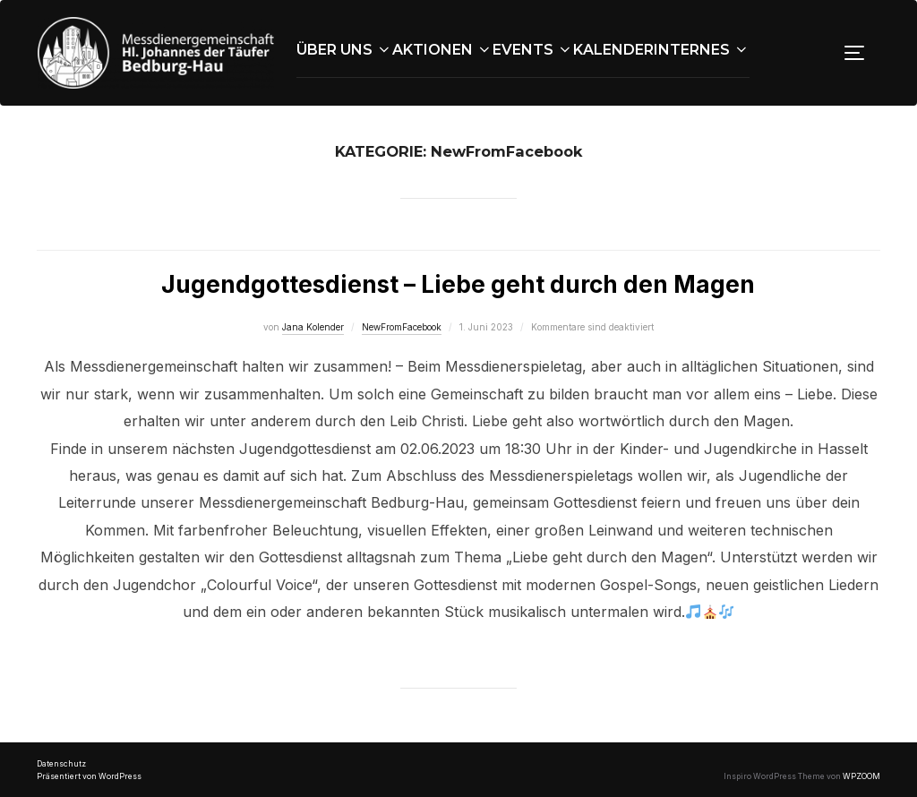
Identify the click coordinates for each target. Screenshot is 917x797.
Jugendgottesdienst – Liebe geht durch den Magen (458, 284)
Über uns (344, 49)
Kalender (613, 49)
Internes (702, 49)
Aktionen (442, 49)
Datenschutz (61, 763)
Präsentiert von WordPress (89, 776)
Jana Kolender (313, 326)
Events (533, 49)
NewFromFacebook (401, 326)
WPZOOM (861, 776)
